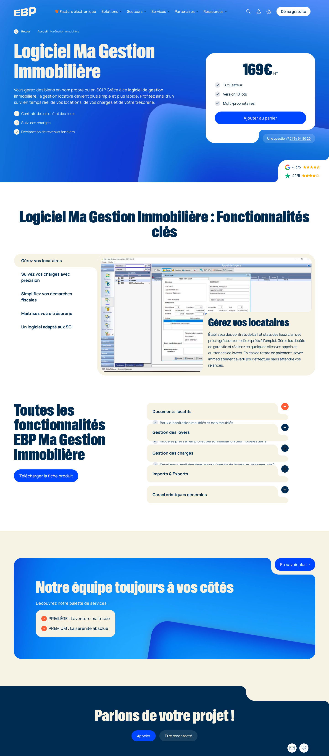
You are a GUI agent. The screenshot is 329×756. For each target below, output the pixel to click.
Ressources (215, 11)
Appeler (143, 735)
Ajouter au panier (260, 118)
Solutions (111, 11)
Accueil (42, 31)
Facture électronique (78, 11)
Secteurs (136, 11)
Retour (22, 31)
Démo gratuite (293, 11)
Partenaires (186, 11)
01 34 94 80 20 (300, 138)
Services (160, 11)
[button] (285, 406)
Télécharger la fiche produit (46, 476)
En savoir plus (295, 564)
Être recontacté (178, 735)
